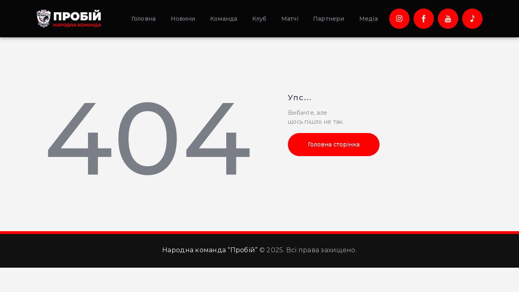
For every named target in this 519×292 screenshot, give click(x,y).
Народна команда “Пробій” (209, 250)
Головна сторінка (334, 144)
